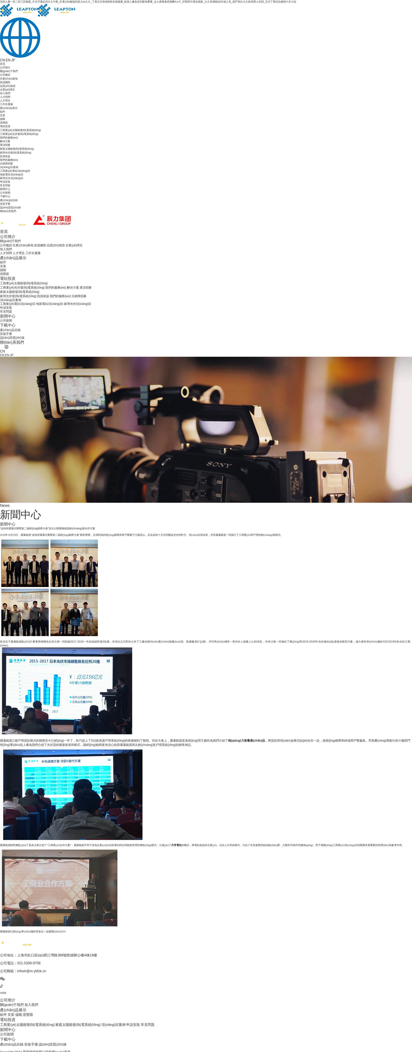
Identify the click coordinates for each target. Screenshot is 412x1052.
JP (13, 60)
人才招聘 (5, 96)
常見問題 (5, 185)
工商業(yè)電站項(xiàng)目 (15, 170)
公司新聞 (5, 192)
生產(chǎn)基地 (9, 78)
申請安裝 (5, 181)
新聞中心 (5, 189)
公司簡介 (5, 67)
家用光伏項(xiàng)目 (11, 178)
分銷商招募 (6, 163)
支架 (2, 115)
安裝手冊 (5, 203)
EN (8, 60)
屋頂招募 (5, 144)
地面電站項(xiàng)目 (11, 174)
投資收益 (5, 156)
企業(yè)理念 (7, 89)
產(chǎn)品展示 (9, 108)
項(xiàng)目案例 (9, 167)
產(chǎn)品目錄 (9, 200)
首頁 (2, 63)
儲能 (2, 118)
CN (2, 60)
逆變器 (4, 122)
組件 (2, 111)
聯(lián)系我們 (8, 211)
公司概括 (5, 74)
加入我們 (5, 93)
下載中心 (5, 196)
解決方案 (5, 141)
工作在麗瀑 (6, 104)
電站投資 (5, 126)
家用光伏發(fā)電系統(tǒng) (15, 152)
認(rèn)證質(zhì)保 (10, 207)
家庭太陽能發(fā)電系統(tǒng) (17, 148)
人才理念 (5, 100)
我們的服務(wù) (9, 137)
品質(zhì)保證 (7, 85)
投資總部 (5, 82)
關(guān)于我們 (9, 71)
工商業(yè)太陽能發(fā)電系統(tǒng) (20, 130)
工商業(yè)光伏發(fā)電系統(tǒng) (19, 133)
